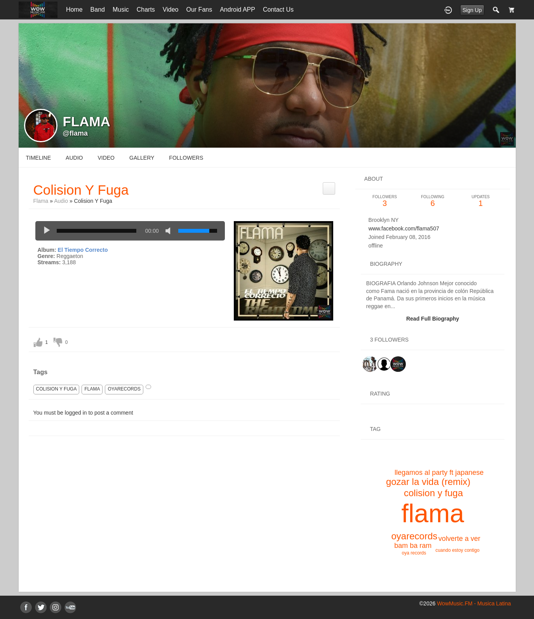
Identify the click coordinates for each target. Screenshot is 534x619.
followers (186, 158)
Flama (41, 201)
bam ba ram (412, 545)
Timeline (38, 158)
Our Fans (199, 9)
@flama (75, 133)
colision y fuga (56, 389)
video (106, 158)
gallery (141, 158)
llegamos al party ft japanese (439, 472)
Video (171, 9)
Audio (61, 201)
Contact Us (278, 9)
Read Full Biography (432, 319)
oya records (414, 553)
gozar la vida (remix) (428, 481)
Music (121, 9)
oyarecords (124, 389)
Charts (146, 9)
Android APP (237, 9)
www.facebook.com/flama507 (404, 228)
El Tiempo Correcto (83, 250)
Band (97, 9)
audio (74, 158)
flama (92, 389)
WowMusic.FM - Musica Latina (474, 603)
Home (74, 9)
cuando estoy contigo (457, 550)
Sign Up (472, 10)
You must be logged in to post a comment (83, 413)
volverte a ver (459, 538)
